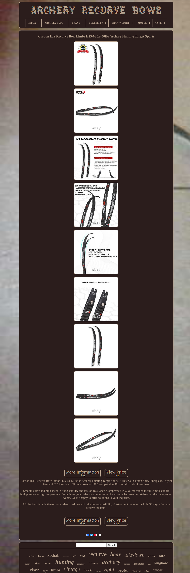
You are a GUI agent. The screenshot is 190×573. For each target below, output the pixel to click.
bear (115, 554)
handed (127, 564)
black (88, 570)
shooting (136, 570)
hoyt (45, 570)
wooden (123, 570)
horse (41, 556)
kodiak (53, 555)
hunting (64, 562)
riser (34, 569)
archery (111, 562)
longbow (161, 563)
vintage (72, 569)
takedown (134, 555)
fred (82, 556)
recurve (97, 554)
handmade (139, 563)
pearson (66, 557)
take (149, 564)
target (157, 570)
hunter (48, 563)
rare (162, 556)
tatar (37, 563)
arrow (151, 556)
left (74, 556)
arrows (93, 563)
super (27, 563)
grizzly (98, 571)
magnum (81, 563)
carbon (31, 556)
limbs (56, 570)
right (109, 569)
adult (147, 571)
